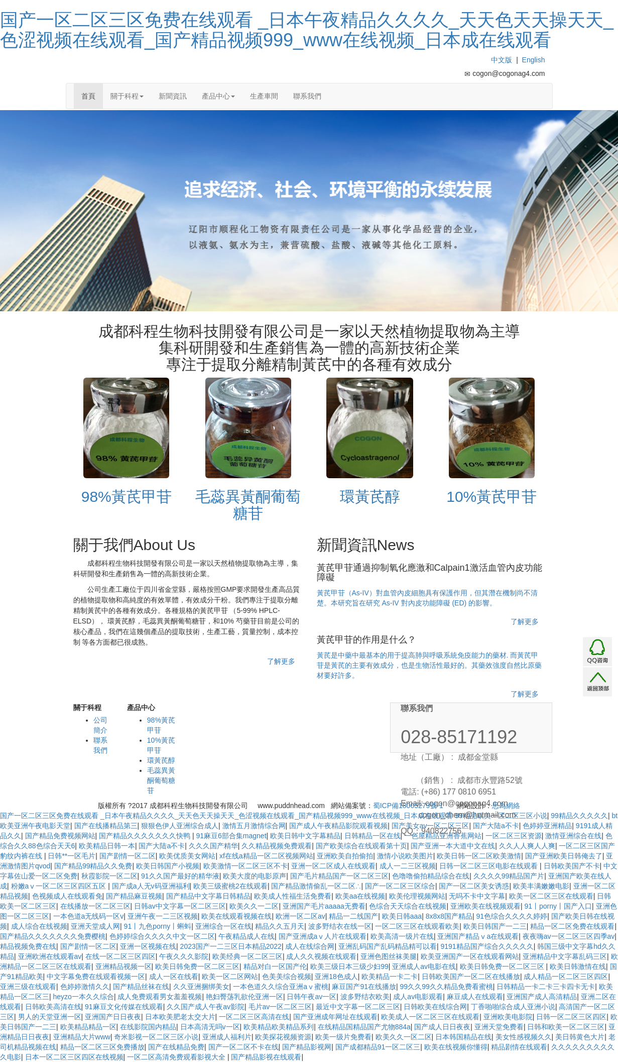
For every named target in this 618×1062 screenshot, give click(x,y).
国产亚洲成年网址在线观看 (335, 1017)
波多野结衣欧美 (365, 997)
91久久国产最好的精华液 (180, 876)
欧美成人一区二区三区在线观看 (430, 1017)
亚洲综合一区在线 (223, 926)
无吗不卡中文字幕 (477, 896)
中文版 (501, 60)
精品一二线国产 (353, 916)
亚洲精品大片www (81, 1037)
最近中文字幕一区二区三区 (358, 1007)
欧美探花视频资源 (283, 1037)
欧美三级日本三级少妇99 (349, 966)
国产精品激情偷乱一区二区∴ (316, 886)
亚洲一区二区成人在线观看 (333, 866)
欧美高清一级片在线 (402, 936)
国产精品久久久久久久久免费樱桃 (52, 936)
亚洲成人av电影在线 (424, 966)
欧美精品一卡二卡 (389, 976)
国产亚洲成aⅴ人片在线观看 (323, 936)
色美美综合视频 (286, 976)
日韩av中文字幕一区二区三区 (180, 906)
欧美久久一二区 (254, 906)
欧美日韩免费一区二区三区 (197, 966)
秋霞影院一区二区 (109, 876)
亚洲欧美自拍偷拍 (345, 856)
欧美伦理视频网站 (417, 896)
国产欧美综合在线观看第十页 (361, 846)
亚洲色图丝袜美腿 (388, 956)
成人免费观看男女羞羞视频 (159, 997)
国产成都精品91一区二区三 (378, 1047)
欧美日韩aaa (402, 916)
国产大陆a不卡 (162, 846)
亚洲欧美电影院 (508, 1017)
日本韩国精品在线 (463, 1037)
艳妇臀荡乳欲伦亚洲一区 (244, 997)
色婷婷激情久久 (84, 987)
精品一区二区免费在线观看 (572, 926)
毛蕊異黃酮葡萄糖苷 (161, 780)
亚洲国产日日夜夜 (113, 1017)
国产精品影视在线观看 (266, 1057)
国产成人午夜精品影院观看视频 (338, 826)
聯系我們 (307, 96)
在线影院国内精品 (148, 1027)
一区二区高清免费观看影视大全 (177, 1057)
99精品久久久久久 (579, 816)
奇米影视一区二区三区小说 (156, 1037)
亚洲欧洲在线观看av (50, 956)
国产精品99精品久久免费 (93, 866)
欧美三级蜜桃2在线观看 (230, 886)
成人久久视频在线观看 (321, 956)
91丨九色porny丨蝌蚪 (158, 926)
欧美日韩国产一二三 (495, 926)
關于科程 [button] (127, 96)
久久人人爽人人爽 (527, 846)
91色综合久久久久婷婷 (512, 916)
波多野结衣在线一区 (340, 926)
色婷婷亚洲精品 (547, 826)
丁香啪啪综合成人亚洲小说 (513, 1007)
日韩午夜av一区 (311, 997)
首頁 (88, 96)
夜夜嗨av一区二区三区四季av (569, 936)
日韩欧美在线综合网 (435, 1007)
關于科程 (87, 707)
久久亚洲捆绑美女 (201, 987)
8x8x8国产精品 (449, 916)
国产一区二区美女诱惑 (474, 886)
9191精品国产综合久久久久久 (486, 946)
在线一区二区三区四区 (120, 956)
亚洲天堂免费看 (499, 1027)
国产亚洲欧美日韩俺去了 (563, 856)
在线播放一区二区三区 (95, 906)
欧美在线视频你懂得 (455, 1047)
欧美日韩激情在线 (578, 966)
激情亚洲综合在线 (573, 836)
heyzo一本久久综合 (83, 997)
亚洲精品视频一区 (123, 966)
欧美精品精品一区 (88, 1027)
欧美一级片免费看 (343, 1037)
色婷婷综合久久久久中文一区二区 (162, 936)
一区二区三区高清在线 (254, 1017)
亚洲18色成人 (336, 976)
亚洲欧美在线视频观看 (485, 906)
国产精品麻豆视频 (134, 896)
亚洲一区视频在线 (148, 946)
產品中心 (141, 707)
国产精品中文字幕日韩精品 (208, 896)
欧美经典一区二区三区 (247, 956)
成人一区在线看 (173, 976)
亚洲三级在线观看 (28, 987)
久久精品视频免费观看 (276, 846)
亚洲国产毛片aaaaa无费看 (324, 906)
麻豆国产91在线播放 (364, 987)
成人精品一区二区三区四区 (566, 976)
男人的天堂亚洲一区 (49, 1017)
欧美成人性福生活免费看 (292, 896)
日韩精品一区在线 (372, 836)
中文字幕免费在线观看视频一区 (96, 976)
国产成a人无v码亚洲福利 (151, 886)
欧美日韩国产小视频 (167, 866)
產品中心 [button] (218, 96)
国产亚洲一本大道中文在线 (453, 846)
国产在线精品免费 (176, 1047)
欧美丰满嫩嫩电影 (541, 886)
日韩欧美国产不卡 (572, 866)
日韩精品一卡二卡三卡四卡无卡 (546, 987)
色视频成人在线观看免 (67, 896)
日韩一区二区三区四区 (571, 1017)
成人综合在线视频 (39, 926)
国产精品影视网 (306, 1047)
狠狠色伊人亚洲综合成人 (179, 826)
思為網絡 (506, 806)
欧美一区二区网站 (230, 976)
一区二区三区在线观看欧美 (417, 926)
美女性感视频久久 (524, 1037)
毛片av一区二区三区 (280, 1007)
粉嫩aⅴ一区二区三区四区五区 (59, 886)
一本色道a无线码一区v (88, 916)
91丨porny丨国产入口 (558, 906)
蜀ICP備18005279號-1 (408, 806)
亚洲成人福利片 (227, 1037)
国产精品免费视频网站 (60, 836)
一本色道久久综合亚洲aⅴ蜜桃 (280, 987)
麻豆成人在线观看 (475, 997)
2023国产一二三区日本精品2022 (231, 946)
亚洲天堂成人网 (95, 926)
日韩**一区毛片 (71, 856)
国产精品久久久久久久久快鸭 (145, 836)
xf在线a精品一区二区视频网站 (266, 856)
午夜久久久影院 (183, 956)
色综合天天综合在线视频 (407, 906)
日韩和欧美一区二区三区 (565, 1027)
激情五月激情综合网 (254, 826)
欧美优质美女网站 (187, 856)
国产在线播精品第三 (106, 826)
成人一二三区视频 (408, 866)
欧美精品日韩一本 (107, 846)
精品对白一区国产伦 (275, 966)
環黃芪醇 (161, 760)
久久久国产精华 (213, 846)
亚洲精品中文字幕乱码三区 (565, 956)
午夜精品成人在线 (246, 936)
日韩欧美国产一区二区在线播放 (471, 976)
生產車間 (264, 96)
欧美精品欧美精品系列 (278, 1027)
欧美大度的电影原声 (254, 876)
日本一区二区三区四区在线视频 (74, 1057)
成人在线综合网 (309, 946)
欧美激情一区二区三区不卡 (245, 866)
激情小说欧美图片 (405, 856)
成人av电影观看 (418, 997)
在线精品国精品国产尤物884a (364, 1027)
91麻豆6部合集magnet (231, 836)
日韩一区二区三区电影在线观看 (489, 866)
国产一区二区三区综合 (400, 886)
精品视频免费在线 (28, 946)
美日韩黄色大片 (579, 1037)
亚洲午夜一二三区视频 (163, 916)
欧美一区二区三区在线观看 (551, 896)
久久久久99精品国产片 (509, 876)
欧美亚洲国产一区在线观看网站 (470, 956)
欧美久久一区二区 (404, 1037)
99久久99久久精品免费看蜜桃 (446, 987)
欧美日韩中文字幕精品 (305, 836)
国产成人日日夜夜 (442, 1027)
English (533, 60)
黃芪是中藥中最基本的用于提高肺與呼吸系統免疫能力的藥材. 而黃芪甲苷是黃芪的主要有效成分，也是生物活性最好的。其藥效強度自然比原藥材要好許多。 (429, 665)
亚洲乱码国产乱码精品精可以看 (387, 946)
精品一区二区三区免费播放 (102, 1047)
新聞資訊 (173, 96)
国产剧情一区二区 (127, 856)
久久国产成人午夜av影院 (205, 1007)
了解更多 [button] (281, 661)
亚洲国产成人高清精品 (542, 997)
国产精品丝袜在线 (141, 987)
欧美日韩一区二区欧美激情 (479, 856)
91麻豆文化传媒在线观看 (124, 1007)
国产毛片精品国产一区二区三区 (339, 876)
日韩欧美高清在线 (53, 1007)
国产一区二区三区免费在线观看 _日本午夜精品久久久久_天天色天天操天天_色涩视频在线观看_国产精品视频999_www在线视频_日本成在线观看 (306, 30)
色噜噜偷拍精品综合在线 (430, 876)
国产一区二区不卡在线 (243, 1047)
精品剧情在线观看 (519, 1047)
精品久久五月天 (279, 926)
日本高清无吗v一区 (210, 1027)
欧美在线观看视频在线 (236, 916)
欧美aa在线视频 (360, 896)
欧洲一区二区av (300, 916)
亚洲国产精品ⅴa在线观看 (478, 936)
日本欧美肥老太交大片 (180, 1017)
